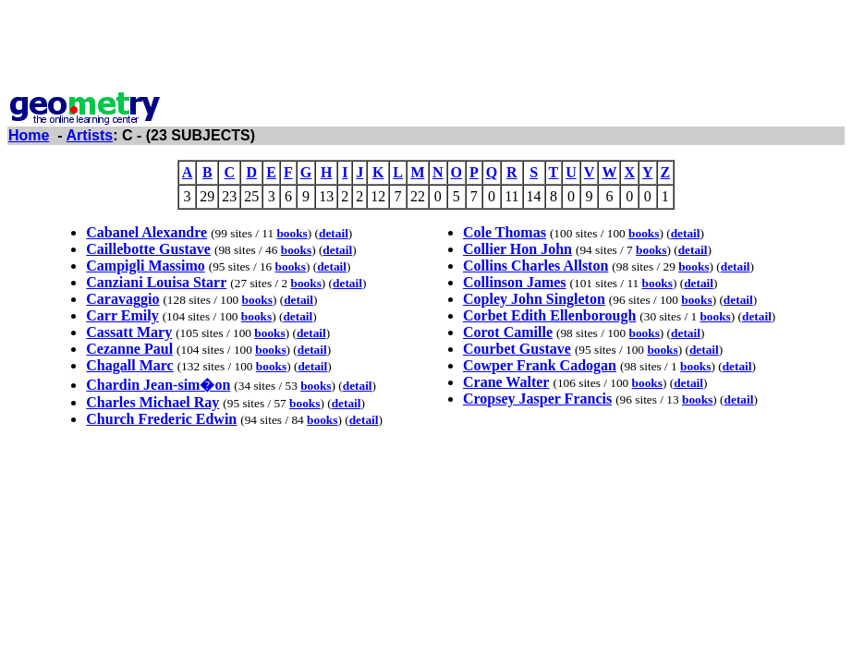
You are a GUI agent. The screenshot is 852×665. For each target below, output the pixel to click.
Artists (90, 135)
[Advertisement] (426, 49)
